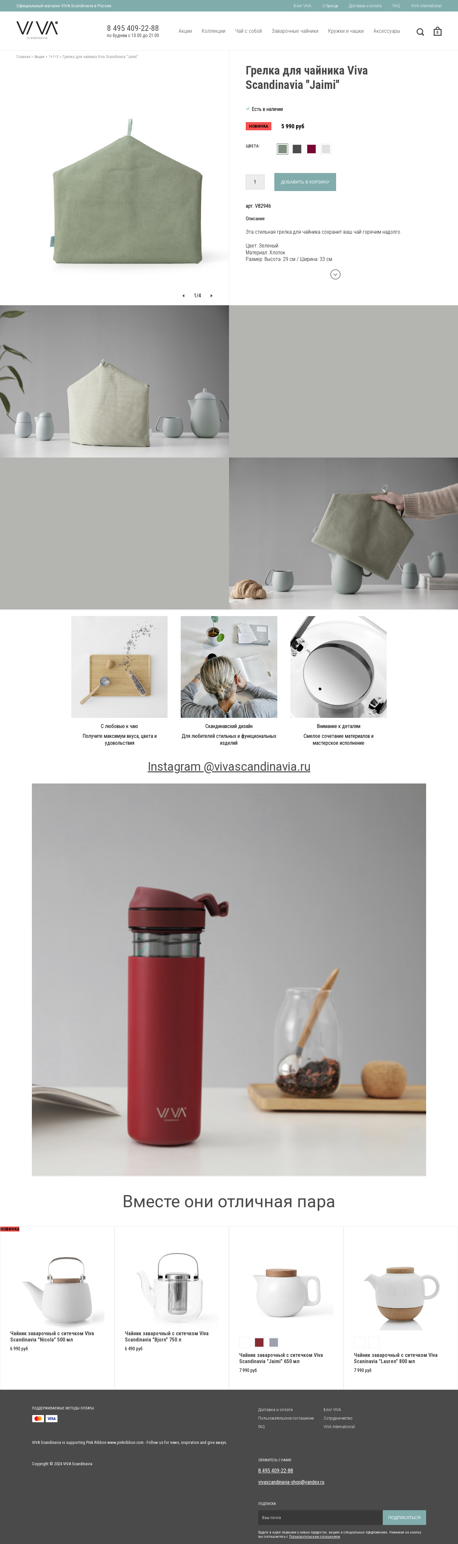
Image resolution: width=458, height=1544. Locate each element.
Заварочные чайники (295, 31)
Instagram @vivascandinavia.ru (229, 767)
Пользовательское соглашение (286, 1418)
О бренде (330, 6)
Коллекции (213, 31)
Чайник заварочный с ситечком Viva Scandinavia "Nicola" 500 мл (52, 1336)
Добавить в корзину (305, 182)
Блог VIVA (302, 6)
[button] (183, 295)
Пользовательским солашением (314, 1536)
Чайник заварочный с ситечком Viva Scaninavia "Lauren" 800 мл (396, 1358)
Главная (23, 56)
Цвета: (253, 145)
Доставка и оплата (365, 6)
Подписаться (404, 1517)
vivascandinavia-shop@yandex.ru (291, 1482)
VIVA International (426, 6)
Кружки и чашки (346, 31)
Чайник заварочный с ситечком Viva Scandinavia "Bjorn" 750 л (167, 1336)
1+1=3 (53, 56)
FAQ (396, 6)
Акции (185, 31)
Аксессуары (387, 31)
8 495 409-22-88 (275, 1471)
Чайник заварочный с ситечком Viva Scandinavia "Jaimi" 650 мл (281, 1358)
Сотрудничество (338, 1418)
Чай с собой (248, 31)
